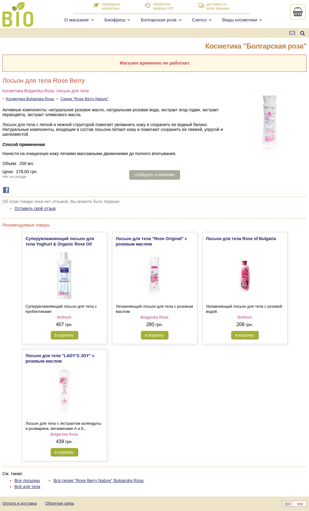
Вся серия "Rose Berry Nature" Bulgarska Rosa (98, 480)
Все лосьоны (27, 480)
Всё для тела (27, 486)
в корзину (64, 335)
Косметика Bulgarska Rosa (30, 99)
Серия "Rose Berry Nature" (85, 99)
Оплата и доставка (19, 503)
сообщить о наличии (154, 174)
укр (300, 503)
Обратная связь (59, 503)
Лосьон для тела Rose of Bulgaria (241, 238)
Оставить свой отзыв (35, 208)
